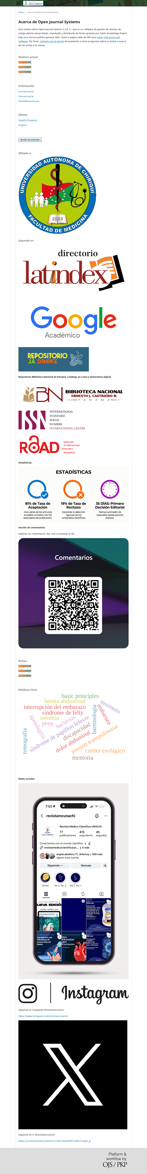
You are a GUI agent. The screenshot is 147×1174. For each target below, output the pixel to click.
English (22, 125)
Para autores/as (26, 96)
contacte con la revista (52, 41)
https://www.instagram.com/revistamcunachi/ (43, 1016)
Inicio (21, 12)
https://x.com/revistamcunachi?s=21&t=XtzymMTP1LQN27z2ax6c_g (54, 1140)
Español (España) (27, 120)
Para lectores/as (26, 91)
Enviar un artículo (30, 139)
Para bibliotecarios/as (28, 101)
